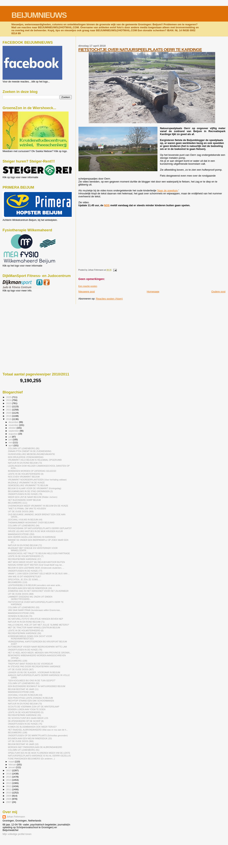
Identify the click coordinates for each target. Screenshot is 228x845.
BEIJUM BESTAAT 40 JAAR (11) (23, 689)
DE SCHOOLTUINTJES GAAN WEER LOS (28, 718)
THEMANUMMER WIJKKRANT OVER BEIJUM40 (31, 522)
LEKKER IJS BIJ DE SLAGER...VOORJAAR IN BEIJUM (34, 672)
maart (12, 761)
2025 (9, 397)
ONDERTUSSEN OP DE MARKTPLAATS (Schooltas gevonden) (38, 735)
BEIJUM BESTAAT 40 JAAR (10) (23, 744)
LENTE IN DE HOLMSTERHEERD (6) (25, 630)
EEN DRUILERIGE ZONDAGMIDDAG (25, 457)
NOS (107, 205)
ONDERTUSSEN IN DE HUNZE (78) (25, 494)
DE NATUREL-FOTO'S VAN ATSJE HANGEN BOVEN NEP (35, 619)
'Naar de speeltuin (167, 190)
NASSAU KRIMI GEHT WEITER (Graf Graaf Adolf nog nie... (35, 565)
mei (11, 442)
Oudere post (218, 291)
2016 (9, 773)
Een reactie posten (87, 286)
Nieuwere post (86, 291)
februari (13, 764)
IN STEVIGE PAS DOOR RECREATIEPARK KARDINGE (34, 666)
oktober (13, 428)
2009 (9, 795)
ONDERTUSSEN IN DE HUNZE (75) (25, 724)
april (11, 445)
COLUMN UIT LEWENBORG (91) (23, 750)
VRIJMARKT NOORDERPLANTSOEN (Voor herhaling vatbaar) (37, 479)
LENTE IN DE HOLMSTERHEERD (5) (25, 712)
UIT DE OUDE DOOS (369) (21, 511)
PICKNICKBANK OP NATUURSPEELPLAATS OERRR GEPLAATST (40, 528)
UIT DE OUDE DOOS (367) (21, 669)
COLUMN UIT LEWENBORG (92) (23, 683)
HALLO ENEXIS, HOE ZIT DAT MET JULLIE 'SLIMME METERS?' (38, 625)
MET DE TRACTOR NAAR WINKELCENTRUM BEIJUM (34, 627)
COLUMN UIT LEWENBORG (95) (23, 448)
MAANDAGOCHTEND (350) (21, 534)
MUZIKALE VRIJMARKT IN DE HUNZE (26, 482)
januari (12, 767)
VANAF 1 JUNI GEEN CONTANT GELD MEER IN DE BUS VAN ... (39, 573)
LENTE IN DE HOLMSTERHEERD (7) (25, 556)
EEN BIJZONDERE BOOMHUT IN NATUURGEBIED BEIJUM (36, 686)
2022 (9, 406)
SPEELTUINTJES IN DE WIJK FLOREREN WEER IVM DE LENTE (39, 753)
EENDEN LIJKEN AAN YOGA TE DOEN (26, 709)
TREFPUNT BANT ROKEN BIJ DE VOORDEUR (30, 664)
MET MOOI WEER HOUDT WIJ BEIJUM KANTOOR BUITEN (36, 562)
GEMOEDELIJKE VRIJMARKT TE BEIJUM (28, 485)
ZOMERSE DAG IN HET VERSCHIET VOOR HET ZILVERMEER (38, 591)
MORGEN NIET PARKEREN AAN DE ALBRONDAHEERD (35, 747)
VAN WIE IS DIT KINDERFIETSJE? (24, 576)
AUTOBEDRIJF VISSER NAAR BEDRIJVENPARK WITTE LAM (37, 647)
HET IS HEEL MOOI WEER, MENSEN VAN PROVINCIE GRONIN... (39, 652)
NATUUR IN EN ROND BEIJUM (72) (25, 545)
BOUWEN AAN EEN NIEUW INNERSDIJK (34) (30, 588)
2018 (9, 419)
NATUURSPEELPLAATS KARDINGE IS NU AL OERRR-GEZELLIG (39, 755)
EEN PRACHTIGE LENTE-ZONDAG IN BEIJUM (30, 698)
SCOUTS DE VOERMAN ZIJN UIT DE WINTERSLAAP (33, 706)
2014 (9, 780)
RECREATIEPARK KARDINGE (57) (24, 559)
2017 (9, 770)
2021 (9, 409)
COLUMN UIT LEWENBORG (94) (23, 525)
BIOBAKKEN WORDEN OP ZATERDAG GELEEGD (32, 471)
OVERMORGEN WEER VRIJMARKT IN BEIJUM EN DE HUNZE (38, 506)
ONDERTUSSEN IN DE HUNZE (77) (25, 571)
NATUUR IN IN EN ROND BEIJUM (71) (26, 622)
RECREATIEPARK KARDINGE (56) (24, 633)
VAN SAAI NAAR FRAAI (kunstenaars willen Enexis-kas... (34, 610)
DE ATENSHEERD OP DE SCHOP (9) (25, 721)
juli (10, 437)
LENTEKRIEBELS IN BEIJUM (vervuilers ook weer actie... (35, 585)
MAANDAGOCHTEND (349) (21, 613)
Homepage (153, 291)
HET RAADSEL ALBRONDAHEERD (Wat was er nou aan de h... (38, 730)
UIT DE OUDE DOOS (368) (21, 594)
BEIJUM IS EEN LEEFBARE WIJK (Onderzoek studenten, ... (36, 568)
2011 (9, 789)
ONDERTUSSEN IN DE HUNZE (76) (25, 649)
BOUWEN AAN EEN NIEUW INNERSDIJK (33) (30, 738)
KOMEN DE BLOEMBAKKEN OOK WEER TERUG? (32, 727)
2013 (9, 783)
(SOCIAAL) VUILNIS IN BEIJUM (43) (25, 695)
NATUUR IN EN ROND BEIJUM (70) (25, 703)
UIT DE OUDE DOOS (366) (21, 741)
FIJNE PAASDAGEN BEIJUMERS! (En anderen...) (31, 758)
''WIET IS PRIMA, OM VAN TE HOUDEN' (27, 508)
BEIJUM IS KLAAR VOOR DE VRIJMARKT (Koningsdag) (34, 488)
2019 (9, 416)
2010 (9, 792)
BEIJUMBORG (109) (17, 661)
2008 (9, 799)
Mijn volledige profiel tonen (17, 834)
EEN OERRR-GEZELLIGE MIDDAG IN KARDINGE (32, 537)
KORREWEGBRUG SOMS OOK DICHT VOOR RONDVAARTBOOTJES (30, 637)
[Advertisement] (20, 313)
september (14, 431)
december (14, 422)
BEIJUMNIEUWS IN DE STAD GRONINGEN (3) (30, 491)
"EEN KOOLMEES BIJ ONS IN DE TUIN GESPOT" (32, 680)
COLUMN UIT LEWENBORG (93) (23, 607)
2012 (9, 786)
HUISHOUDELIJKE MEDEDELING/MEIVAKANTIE (31, 454)
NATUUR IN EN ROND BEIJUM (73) (25, 463)
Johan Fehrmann (16, 816)
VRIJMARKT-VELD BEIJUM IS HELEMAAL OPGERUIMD (35, 460)
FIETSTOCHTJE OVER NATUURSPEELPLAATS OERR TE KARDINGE (140, 49)
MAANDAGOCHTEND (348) (21, 692)
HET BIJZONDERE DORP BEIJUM (24, 500)
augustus (13, 434)
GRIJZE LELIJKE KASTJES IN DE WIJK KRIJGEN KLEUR (35, 531)
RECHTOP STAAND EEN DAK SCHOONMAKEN (31, 700)
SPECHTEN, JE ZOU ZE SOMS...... (24, 579)
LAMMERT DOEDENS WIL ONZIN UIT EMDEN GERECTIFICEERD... (30, 597)
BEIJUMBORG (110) (17, 582)
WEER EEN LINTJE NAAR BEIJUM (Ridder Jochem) (32, 497)
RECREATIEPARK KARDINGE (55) (24, 715)
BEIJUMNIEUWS (39, 15)
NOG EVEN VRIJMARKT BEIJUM (24, 476)
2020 (9, 412)
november (14, 425)
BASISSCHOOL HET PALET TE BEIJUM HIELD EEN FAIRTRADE (39, 553)
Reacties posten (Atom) (109, 298)
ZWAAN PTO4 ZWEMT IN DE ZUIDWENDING (29, 451)
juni (11, 439)
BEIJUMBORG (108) (17, 732)
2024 (9, 400)
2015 (9, 776)
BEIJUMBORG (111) (17, 503)
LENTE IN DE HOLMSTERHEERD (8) (25, 474)
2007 (9, 802)
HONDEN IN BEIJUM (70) (20, 616)
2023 (9, 403)
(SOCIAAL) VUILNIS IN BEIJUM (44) (25, 519)
